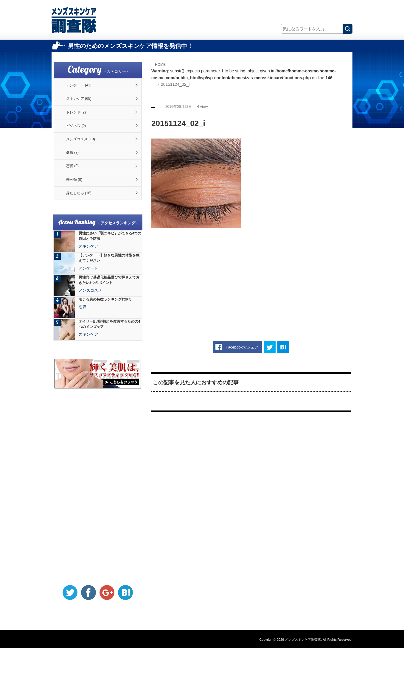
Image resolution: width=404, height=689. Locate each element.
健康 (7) (76, 177)
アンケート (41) (84, 87)
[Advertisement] (251, 275)
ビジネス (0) (80, 141)
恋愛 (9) (76, 195)
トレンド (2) (80, 123)
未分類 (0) (78, 213)
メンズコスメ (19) (86, 159)
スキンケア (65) (84, 105)
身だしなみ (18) (84, 231)
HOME (162, 64)
